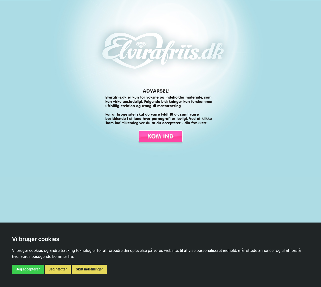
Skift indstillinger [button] (89, 269)
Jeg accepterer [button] (28, 269)
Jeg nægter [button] (58, 269)
